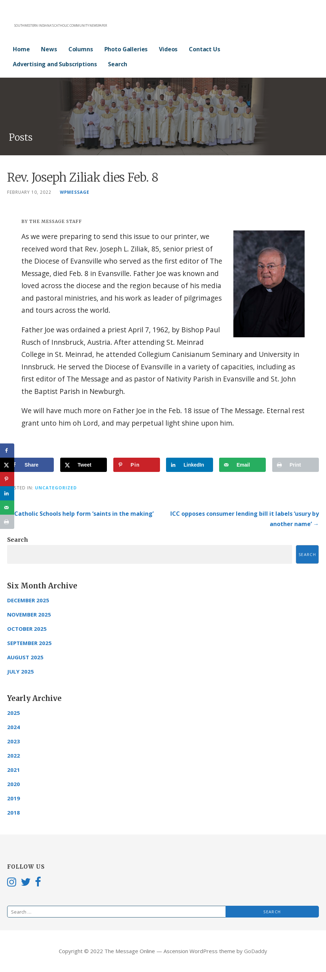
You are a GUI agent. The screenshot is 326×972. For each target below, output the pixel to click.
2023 (13, 741)
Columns (80, 49)
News (49, 49)
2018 (13, 812)
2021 (13, 769)
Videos (168, 49)
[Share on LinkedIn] (189, 465)
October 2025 (27, 628)
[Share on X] (83, 465)
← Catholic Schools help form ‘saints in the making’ (80, 514)
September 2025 (29, 642)
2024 (13, 727)
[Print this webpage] (295, 465)
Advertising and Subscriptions (55, 64)
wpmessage (74, 192)
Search (117, 64)
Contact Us (204, 49)
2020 (13, 784)
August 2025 (25, 657)
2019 (13, 798)
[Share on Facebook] (30, 465)
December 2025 (28, 600)
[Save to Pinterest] (136, 465)
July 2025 (20, 671)
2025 (13, 712)
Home (21, 49)
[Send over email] (242, 465)
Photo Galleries (126, 49)
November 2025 (29, 614)
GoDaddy (255, 951)
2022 (13, 755)
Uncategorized (56, 487)
